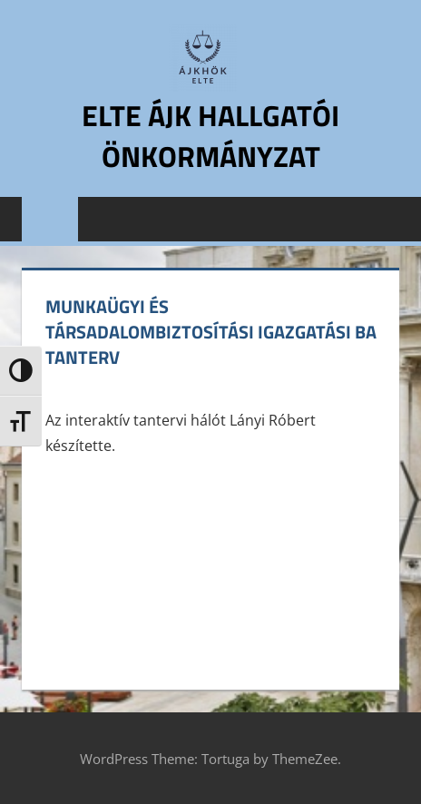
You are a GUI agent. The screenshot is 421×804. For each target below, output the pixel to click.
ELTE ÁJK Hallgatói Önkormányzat (210, 135)
